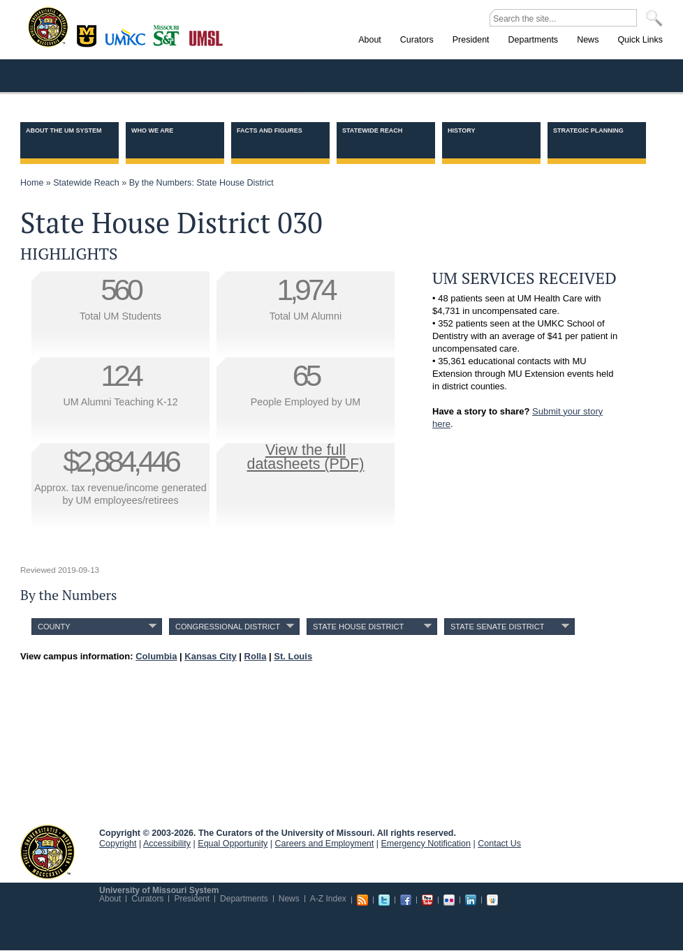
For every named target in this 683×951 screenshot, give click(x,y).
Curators (147, 899)
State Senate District (497, 626)
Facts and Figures (269, 130)
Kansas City (128, 41)
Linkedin (470, 900)
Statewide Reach (372, 130)
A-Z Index (328, 899)
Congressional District (227, 626)
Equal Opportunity (232, 843)
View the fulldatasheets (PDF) (306, 457)
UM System (47, 852)
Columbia (88, 34)
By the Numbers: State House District (201, 183)
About (110, 899)
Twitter (384, 900)
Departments (244, 899)
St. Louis (206, 37)
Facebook (405, 900)
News (289, 899)
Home (31, 183)
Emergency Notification (426, 843)
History (462, 130)
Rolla (169, 34)
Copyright (118, 843)
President (192, 899)
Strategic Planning (588, 130)
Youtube (427, 900)
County (54, 626)
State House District (358, 626)
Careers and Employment (324, 843)
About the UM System (64, 130)
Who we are (152, 130)
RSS (362, 900)
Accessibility (167, 843)
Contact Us (499, 843)
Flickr (449, 900)
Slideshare (492, 900)
